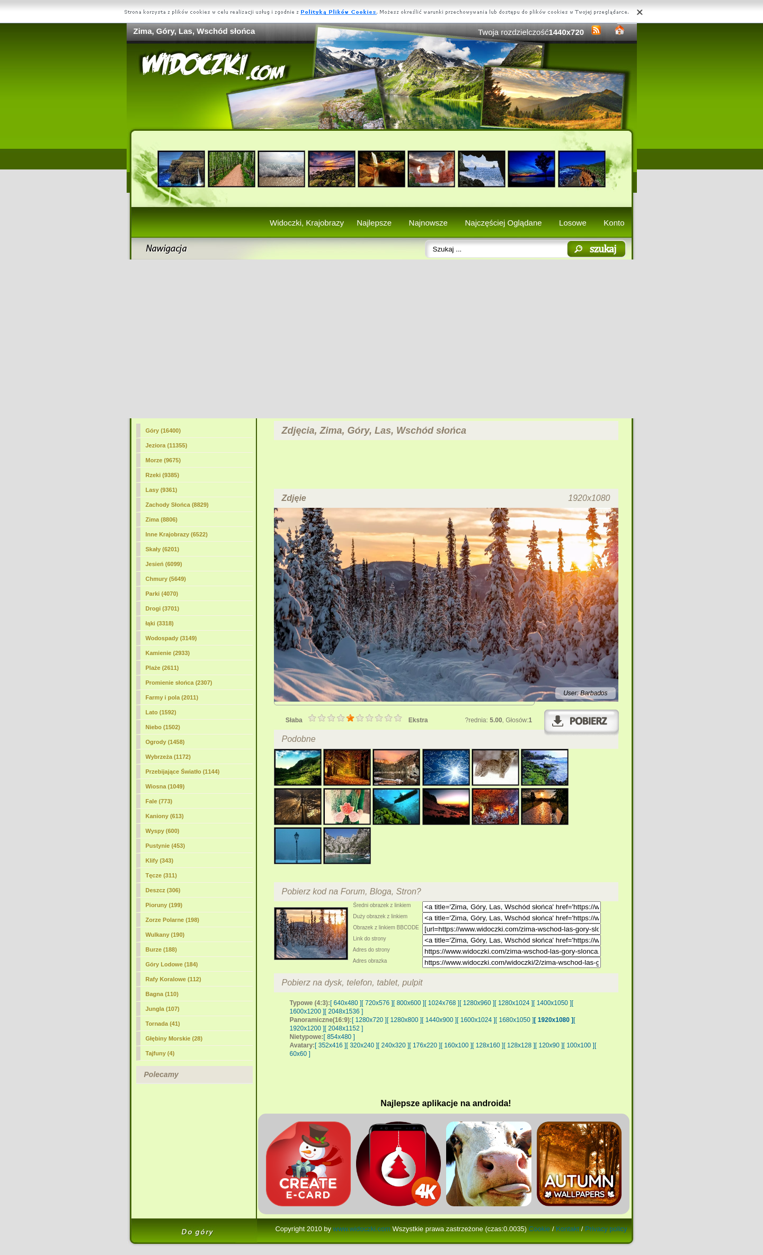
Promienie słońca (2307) (179, 682)
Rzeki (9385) (163, 475)
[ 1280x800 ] (404, 1020)
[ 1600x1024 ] (476, 1020)
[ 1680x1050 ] (514, 1020)
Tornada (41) (163, 1023)
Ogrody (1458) (165, 742)
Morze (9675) (163, 460)
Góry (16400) (163, 430)
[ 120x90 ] (549, 1045)
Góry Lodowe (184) (172, 964)
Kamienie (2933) (168, 653)
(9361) (162, 490)
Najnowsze (428, 222)
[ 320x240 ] (361, 1045)
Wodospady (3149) (171, 638)
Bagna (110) (162, 994)
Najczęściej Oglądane (503, 222)
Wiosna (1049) (165, 786)
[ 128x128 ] (519, 1045)
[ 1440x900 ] (439, 1020)
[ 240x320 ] (393, 1045)
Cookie (539, 1229)
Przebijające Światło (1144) (183, 771)
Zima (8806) (162, 519)
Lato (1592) (161, 712)
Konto (614, 222)
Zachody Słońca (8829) (177, 504)
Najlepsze (374, 222)
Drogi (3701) (163, 608)
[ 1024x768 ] (441, 1003)
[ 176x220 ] (424, 1045)
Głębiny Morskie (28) (174, 1038)
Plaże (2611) (162, 668)
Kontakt (567, 1229)
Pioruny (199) (164, 905)
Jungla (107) (163, 1009)
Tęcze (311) (161, 875)
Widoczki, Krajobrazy (307, 222)
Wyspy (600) (163, 831)
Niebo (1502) (163, 727)
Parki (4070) (162, 593)
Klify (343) (160, 860)
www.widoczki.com (362, 1229)
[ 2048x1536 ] (344, 1011)
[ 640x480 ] (345, 1003)
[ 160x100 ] (456, 1045)
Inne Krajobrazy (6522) (177, 534)
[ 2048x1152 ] (344, 1028)
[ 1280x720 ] (369, 1020)
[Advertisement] (382, 339)
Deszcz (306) (163, 890)
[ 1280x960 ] (476, 1003)
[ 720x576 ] (377, 1003)
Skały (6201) (163, 549)
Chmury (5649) (166, 579)
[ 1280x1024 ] (513, 1003)
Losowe (573, 222)
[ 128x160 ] (487, 1045)
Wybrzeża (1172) (168, 757)
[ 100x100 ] (579, 1045)
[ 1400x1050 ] (552, 1003)
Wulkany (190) (165, 934)
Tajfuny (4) (160, 1053)
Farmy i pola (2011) (172, 697)
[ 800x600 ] (408, 1003)
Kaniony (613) (165, 816)
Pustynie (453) (165, 845)
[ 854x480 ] (339, 1037)
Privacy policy (606, 1229)
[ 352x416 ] (330, 1045)
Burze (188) (161, 949)
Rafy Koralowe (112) (173, 979)
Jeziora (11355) (167, 445)
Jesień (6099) (164, 564)
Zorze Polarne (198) (172, 920)
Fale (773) (159, 801)
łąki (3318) (160, 623)
